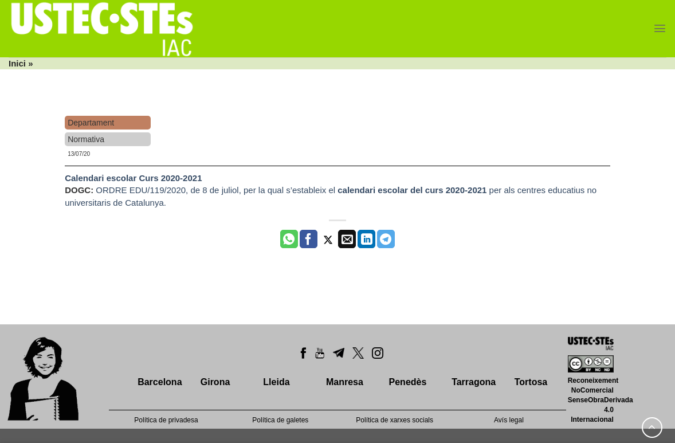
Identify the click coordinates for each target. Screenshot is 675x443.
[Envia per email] (347, 239)
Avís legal (509, 420)
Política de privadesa (166, 420)
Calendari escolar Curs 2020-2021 (133, 178)
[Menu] (659, 28)
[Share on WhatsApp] (289, 239)
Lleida (276, 382)
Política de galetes (280, 420)
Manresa (344, 382)
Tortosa (531, 382)
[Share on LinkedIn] (366, 239)
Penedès (408, 382)
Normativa (86, 139)
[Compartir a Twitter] (328, 239)
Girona (215, 382)
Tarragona (474, 382)
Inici (17, 63)
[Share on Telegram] (386, 239)
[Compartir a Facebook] (308, 239)
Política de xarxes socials (394, 420)
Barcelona (160, 382)
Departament (91, 122)
